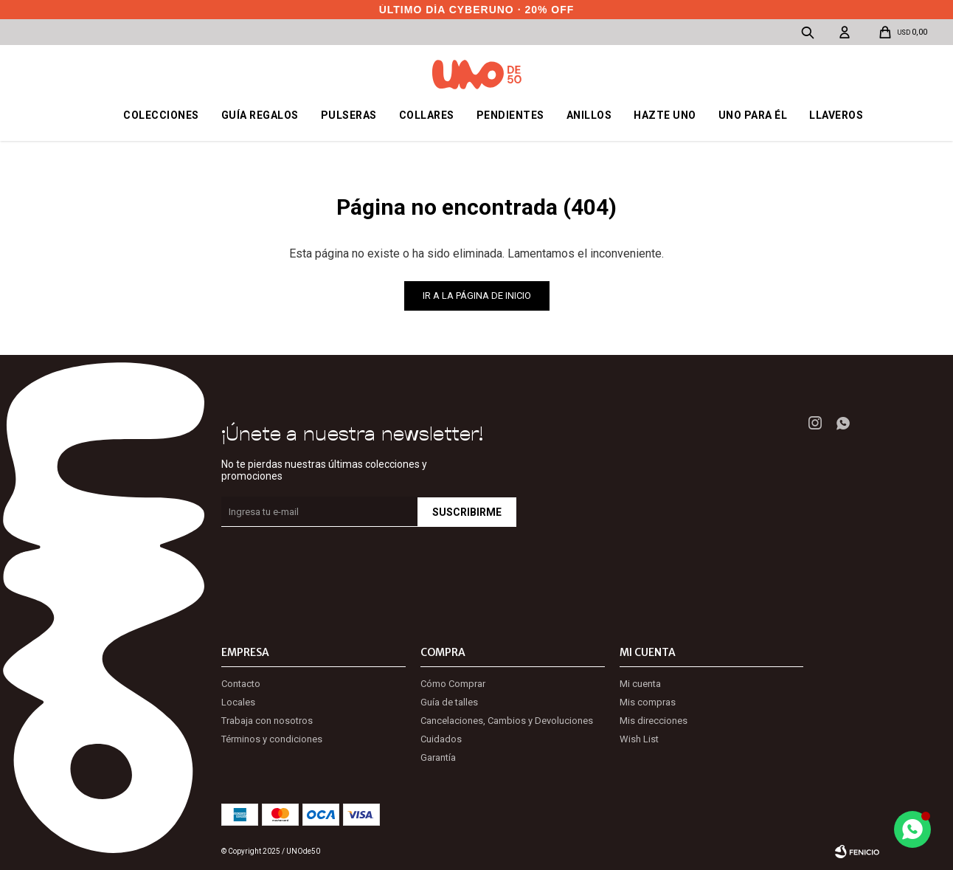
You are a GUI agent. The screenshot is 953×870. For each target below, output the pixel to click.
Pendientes (510, 115)
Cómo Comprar (452, 683)
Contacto (240, 683)
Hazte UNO (665, 115)
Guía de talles (449, 702)
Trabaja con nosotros (267, 720)
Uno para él (753, 115)
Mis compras (648, 702)
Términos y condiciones (271, 739)
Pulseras (349, 115)
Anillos (589, 115)
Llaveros (836, 115)
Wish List (639, 739)
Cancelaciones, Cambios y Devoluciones (506, 720)
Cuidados (441, 739)
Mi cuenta (640, 683)
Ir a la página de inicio (477, 295)
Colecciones (161, 115)
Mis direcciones (653, 720)
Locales (238, 702)
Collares (426, 115)
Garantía (438, 757)
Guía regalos (260, 115)
